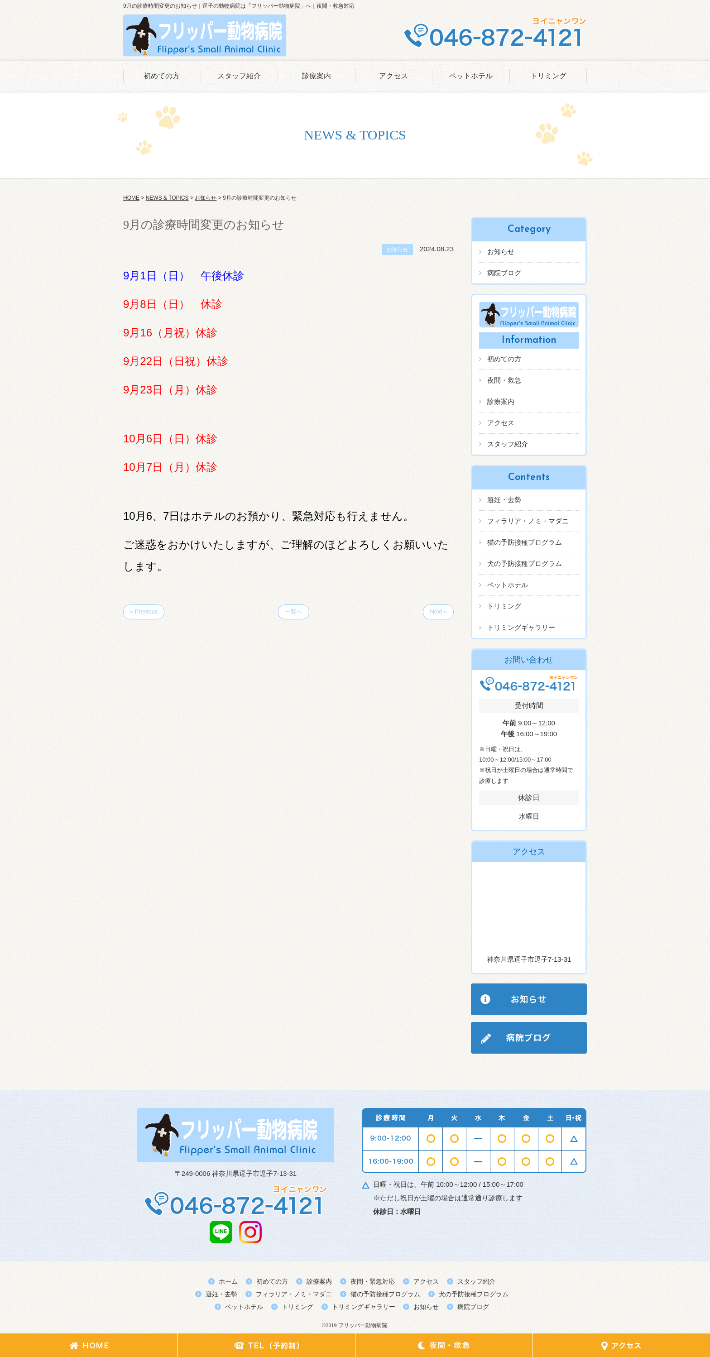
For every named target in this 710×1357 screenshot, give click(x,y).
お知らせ (500, 251)
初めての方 (162, 76)
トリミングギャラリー (521, 627)
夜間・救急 (504, 380)
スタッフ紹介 (239, 76)
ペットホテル (471, 76)
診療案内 (316, 76)
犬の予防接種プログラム (524, 563)
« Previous (144, 611)
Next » (438, 611)
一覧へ (293, 611)
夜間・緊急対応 (372, 1281)
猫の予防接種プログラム (524, 542)
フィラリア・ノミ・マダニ (528, 521)
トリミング (548, 76)
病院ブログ (504, 273)
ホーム (228, 1281)
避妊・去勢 (504, 499)
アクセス (393, 76)
